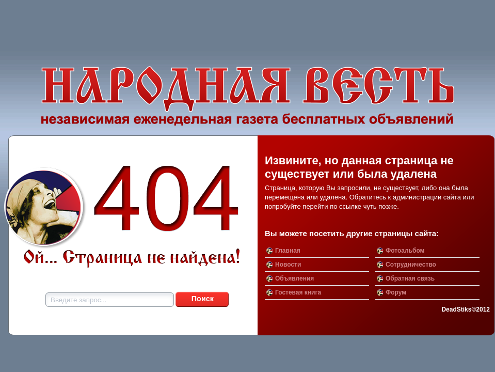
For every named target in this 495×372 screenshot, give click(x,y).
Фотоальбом (405, 250)
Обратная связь (410, 278)
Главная (287, 250)
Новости (288, 264)
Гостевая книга (298, 292)
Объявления (294, 278)
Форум (396, 292)
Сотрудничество (411, 264)
